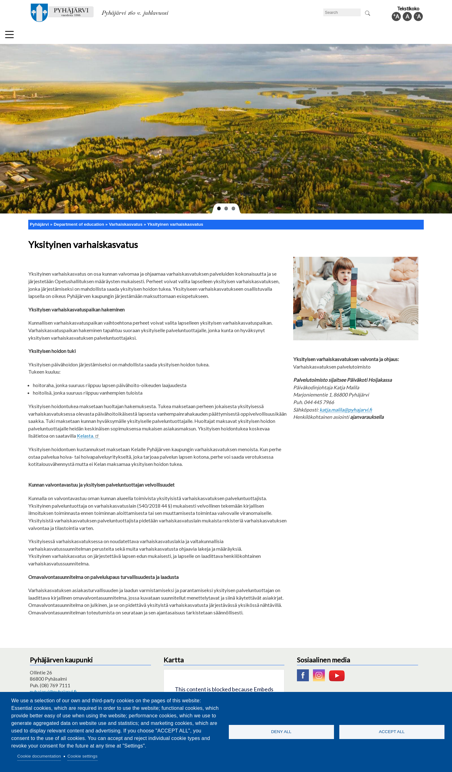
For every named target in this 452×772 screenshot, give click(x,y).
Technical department (65, 35)
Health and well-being (214, 35)
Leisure (171, 35)
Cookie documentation (39, 756)
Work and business (296, 35)
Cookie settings (82, 756)
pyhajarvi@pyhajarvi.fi (53, 689)
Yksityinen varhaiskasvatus (175, 221)
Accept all (392, 731)
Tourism (256, 35)
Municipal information (393, 35)
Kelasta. (88, 433)
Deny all (281, 731)
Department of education (125, 35)
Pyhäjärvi (39, 221)
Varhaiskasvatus (126, 221)
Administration (343, 35)
